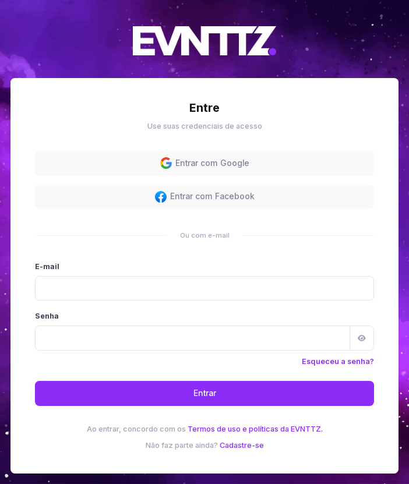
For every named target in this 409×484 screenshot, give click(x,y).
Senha (47, 316)
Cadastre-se (242, 445)
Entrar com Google (204, 163)
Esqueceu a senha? (338, 361)
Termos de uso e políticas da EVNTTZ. (255, 429)
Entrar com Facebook (205, 197)
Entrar (204, 393)
